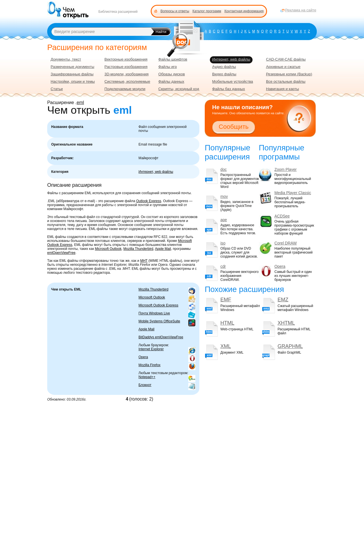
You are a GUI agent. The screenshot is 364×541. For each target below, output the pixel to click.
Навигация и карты (282, 89)
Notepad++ (146, 377)
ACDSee (282, 216)
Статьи (57, 89)
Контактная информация (244, 11)
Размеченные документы (72, 67)
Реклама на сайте (300, 10)
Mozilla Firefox (149, 365)
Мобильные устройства (232, 81)
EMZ (283, 299)
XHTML (286, 323)
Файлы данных (171, 81)
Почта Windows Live (154, 313)
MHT (144, 261)
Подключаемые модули (124, 89)
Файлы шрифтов (172, 59)
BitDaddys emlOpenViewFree (160, 337)
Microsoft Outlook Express (158, 305)
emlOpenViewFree (61, 253)
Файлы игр (167, 67)
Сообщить (234, 126)
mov (224, 196)
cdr (223, 266)
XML (225, 346)
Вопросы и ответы (174, 11)
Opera (143, 357)
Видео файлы (224, 74)
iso (223, 243)
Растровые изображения (125, 67)
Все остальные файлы (285, 81)
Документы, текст (66, 59)
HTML (227, 323)
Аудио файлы (224, 67)
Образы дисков (171, 74)
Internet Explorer (151, 349)
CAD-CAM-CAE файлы (285, 59)
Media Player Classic (292, 193)
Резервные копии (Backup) (289, 74)
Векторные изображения (125, 59)
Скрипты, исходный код (178, 89)
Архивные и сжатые (283, 67)
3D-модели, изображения (126, 74)
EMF (225, 299)
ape (223, 220)
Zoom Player (285, 169)
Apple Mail (163, 249)
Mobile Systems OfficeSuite (159, 321)
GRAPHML (290, 346)
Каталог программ (207, 11)
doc (223, 169)
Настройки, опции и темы (73, 81)
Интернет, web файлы (155, 172)
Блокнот (144, 385)
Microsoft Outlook (108, 249)
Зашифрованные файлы (72, 74)
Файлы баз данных (228, 89)
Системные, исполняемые (127, 81)
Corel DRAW (285, 243)
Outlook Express (148, 201)
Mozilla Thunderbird (138, 249)
